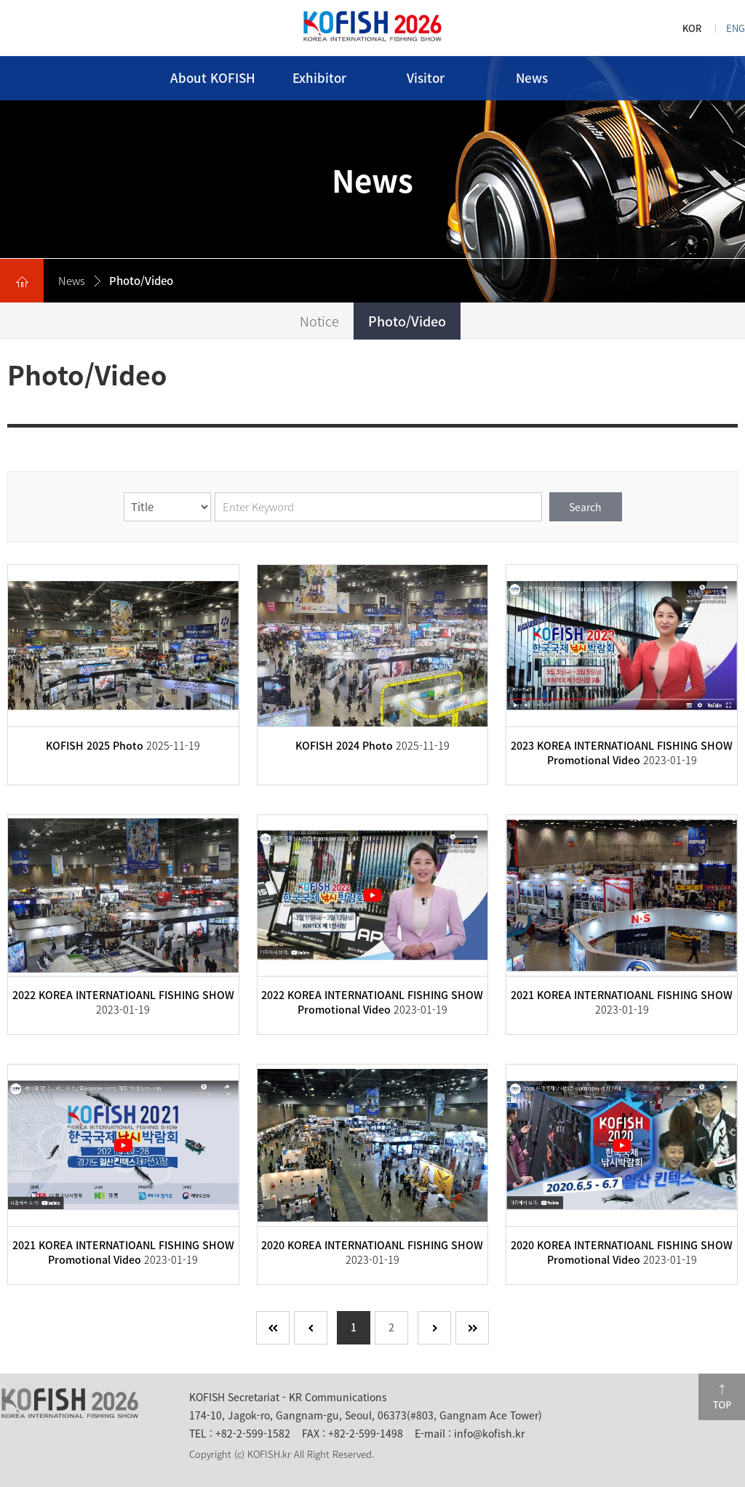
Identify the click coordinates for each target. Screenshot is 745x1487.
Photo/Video (407, 321)
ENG (735, 28)
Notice (319, 321)
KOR (691, 28)
